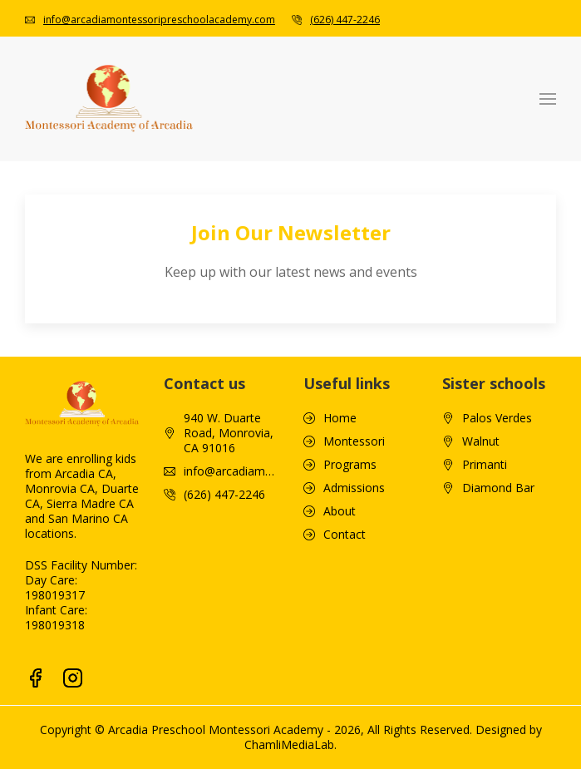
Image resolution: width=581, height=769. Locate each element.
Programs (350, 464)
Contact (344, 534)
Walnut (481, 441)
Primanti (484, 464)
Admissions (354, 488)
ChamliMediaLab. (290, 744)
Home (340, 418)
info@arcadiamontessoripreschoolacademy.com (159, 19)
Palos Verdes (497, 418)
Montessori (354, 441)
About (339, 511)
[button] (547, 99)
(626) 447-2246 (345, 19)
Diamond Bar (498, 488)
